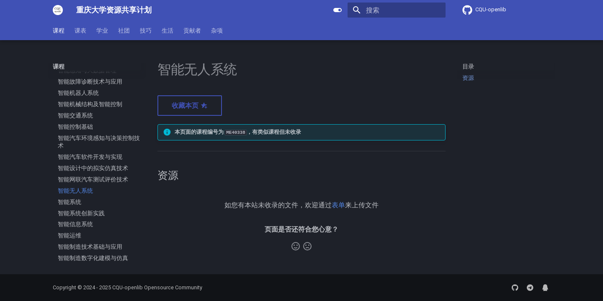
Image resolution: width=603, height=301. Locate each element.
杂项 (217, 30)
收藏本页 (190, 106)
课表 (80, 30)
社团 (124, 30)
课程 (58, 30)
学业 (102, 30)
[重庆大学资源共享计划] (57, 10)
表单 (338, 205)
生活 (167, 30)
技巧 (146, 30)
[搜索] (397, 10)
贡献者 (192, 30)
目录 (468, 66)
